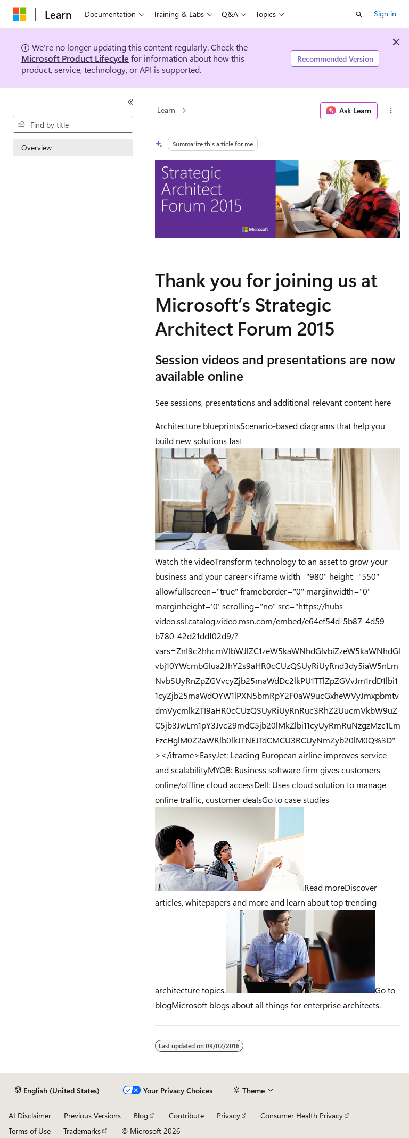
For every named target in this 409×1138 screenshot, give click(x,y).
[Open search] (359, 14)
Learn (166, 110)
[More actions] (391, 110)
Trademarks (82, 1131)
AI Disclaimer (30, 1115)
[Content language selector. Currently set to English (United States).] (57, 1090)
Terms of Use (30, 1131)
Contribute (186, 1115)
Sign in (385, 14)
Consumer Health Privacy (301, 1115)
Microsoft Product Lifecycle (75, 58)
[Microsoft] (20, 14)
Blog (141, 1115)
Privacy (228, 1115)
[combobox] (73, 124)
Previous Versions (92, 1115)
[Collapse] (130, 102)
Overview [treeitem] (36, 148)
